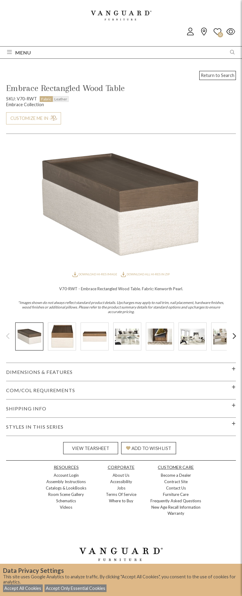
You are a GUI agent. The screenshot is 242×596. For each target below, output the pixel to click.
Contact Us (176, 488)
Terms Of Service (121, 494)
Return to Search (217, 75)
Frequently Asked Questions (175, 500)
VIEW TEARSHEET (90, 448)
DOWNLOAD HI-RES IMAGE (94, 274)
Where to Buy (121, 500)
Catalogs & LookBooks (66, 488)
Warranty (176, 513)
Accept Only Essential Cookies (75, 588)
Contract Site (176, 481)
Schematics (66, 500)
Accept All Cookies (22, 588)
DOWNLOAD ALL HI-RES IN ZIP (145, 274)
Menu (19, 52)
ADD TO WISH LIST (148, 448)
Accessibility (121, 481)
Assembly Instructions (66, 481)
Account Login (66, 475)
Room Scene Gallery (66, 494)
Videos (66, 507)
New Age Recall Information (175, 507)
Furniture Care (176, 494)
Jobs (121, 488)
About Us (121, 475)
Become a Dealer (176, 475)
